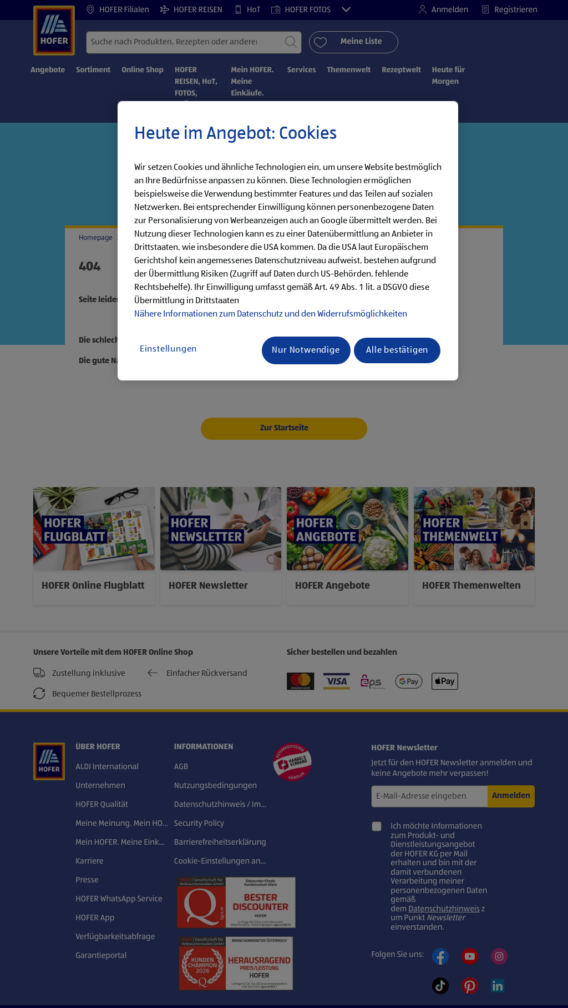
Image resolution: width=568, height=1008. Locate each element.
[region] (288, 241)
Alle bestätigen (397, 350)
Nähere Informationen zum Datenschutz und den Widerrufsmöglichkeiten (270, 314)
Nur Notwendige (305, 350)
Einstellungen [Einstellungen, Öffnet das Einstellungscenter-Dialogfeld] (168, 349)
